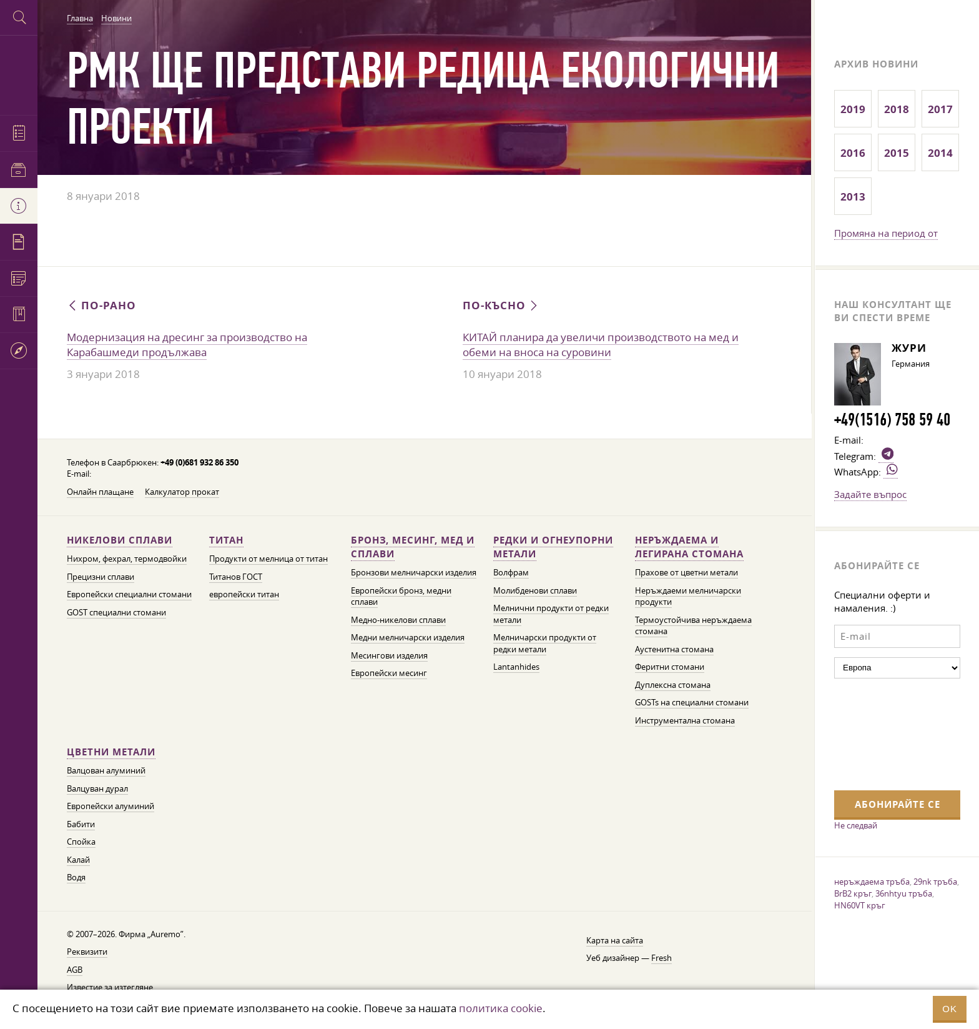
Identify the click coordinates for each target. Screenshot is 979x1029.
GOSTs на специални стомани (692, 702)
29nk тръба (935, 881)
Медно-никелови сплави (398, 620)
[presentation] (885, 733)
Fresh (661, 958)
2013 (852, 196)
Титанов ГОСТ (235, 577)
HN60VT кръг (859, 905)
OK (949, 1008)
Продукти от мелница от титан (268, 559)
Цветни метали (111, 751)
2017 (940, 109)
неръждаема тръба (872, 881)
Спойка (81, 842)
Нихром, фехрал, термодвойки (127, 559)
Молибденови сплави (535, 590)
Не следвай (855, 825)
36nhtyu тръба (903, 893)
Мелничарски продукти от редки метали (544, 643)
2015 (896, 153)
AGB (74, 970)
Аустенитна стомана (674, 649)
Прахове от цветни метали (686, 572)
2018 (896, 109)
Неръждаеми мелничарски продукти (688, 596)
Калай (78, 860)
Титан (226, 540)
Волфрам (511, 572)
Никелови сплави (119, 540)
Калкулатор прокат (182, 492)
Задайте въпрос (870, 494)
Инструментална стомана (685, 720)
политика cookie (501, 1008)
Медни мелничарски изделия (408, 637)
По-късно (501, 305)
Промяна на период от (886, 233)
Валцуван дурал (97, 788)
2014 (940, 153)
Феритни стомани (669, 667)
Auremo (18, 73)
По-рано (101, 305)
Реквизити (87, 952)
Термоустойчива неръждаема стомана (693, 626)
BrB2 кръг (853, 893)
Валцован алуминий (106, 770)
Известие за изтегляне (110, 987)
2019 (852, 109)
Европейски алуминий (110, 806)
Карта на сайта (614, 940)
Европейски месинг (389, 673)
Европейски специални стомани (129, 594)
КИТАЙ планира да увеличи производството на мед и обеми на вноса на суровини (601, 345)
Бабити (81, 824)
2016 (852, 153)
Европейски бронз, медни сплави (401, 596)
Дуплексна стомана (673, 685)
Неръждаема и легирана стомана (689, 547)
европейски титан (244, 594)
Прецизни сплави (100, 577)
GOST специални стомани (116, 612)
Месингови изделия (389, 655)
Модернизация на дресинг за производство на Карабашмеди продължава (187, 345)
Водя (76, 877)
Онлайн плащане (100, 492)
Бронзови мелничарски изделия (413, 572)
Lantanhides (516, 667)
